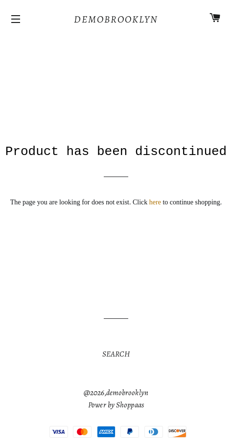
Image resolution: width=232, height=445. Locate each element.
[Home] (116, 19)
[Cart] (215, 19)
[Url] (116, 354)
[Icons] (17, 19)
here (155, 202)
